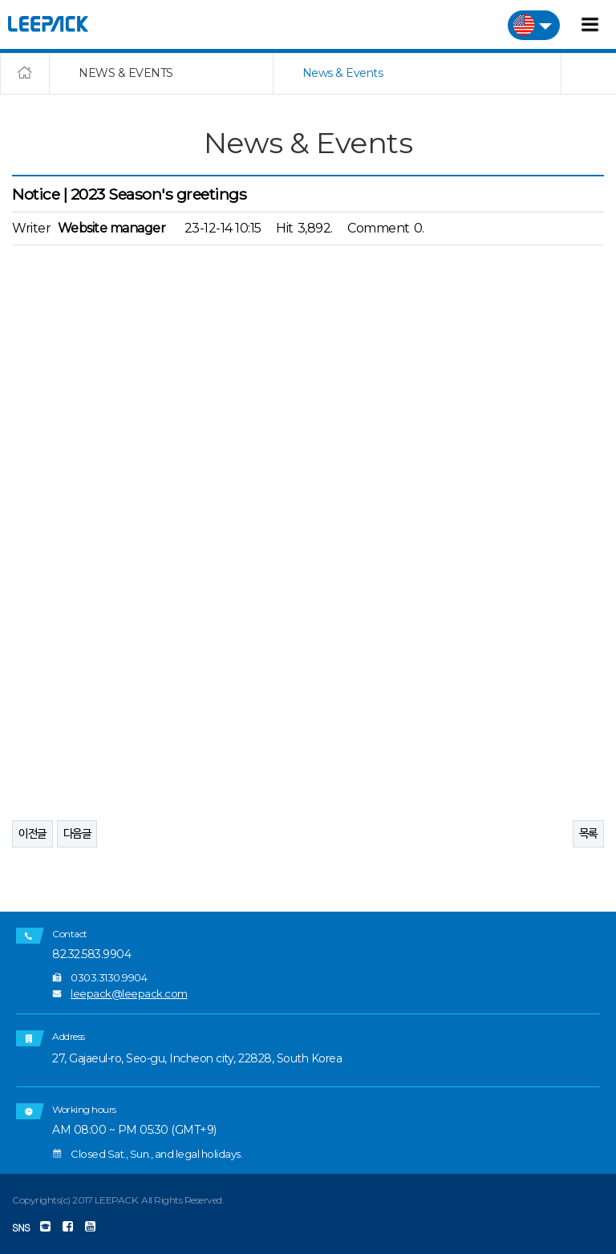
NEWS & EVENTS (126, 73)
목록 (588, 833)
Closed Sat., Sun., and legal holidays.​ (156, 1153)
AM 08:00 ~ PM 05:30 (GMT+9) (134, 1130)
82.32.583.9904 (91, 954)
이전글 (32, 833)
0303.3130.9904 (109, 977)
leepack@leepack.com (129, 993)
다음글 (77, 833)
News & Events (342, 73)
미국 (534, 25)
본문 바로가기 (0, 0)
